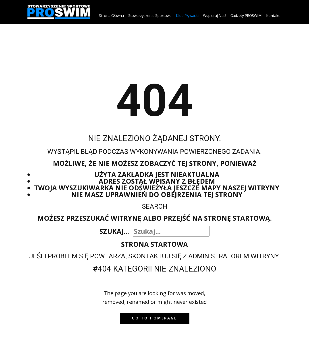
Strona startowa (154, 244)
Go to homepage (154, 318)
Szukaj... (114, 231)
